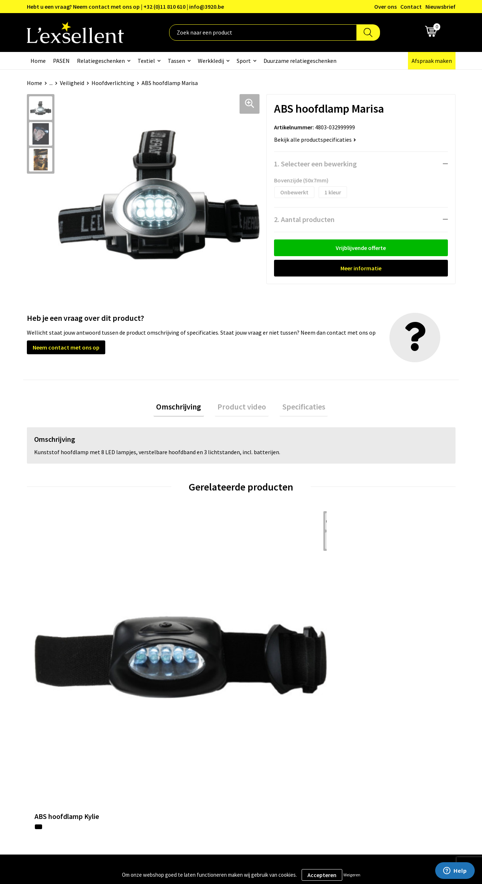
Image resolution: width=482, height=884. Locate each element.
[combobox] (263, 32)
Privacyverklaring (375, 704)
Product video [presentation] (241, 408)
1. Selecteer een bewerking (315, 163)
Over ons (385, 6)
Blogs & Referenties (220, 704)
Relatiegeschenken (101, 60)
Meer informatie (360, 268)
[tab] (184, 408)
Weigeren (351, 874)
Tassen (176, 60)
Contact (411, 6)
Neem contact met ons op (66, 347)
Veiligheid (72, 82)
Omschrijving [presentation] (184, 408)
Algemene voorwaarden (383, 693)
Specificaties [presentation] (298, 408)
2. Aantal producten (304, 219)
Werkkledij (211, 60)
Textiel (146, 60)
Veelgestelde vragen (221, 726)
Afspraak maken (432, 60)
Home (38, 60)
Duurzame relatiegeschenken (300, 60)
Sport (244, 60)
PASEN (61, 60)
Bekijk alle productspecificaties (315, 139)
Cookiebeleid (370, 715)
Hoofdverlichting (112, 82)
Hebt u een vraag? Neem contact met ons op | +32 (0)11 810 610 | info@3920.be (125, 6)
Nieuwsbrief (440, 6)
